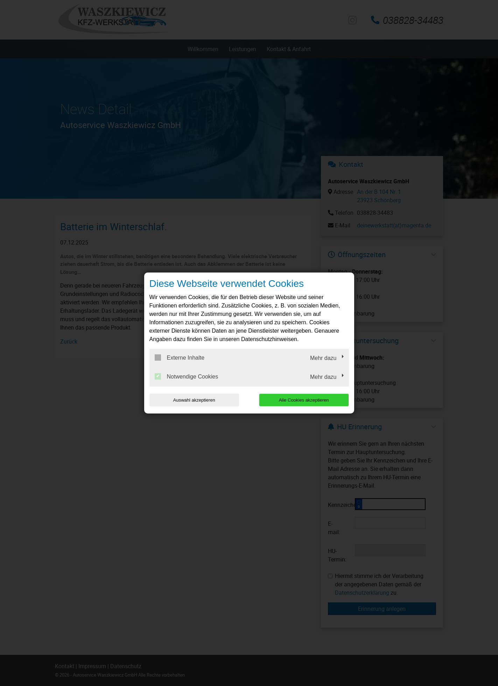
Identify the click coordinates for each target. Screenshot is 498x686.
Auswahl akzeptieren (194, 400)
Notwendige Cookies (186, 376)
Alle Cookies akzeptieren (304, 400)
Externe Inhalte (180, 357)
